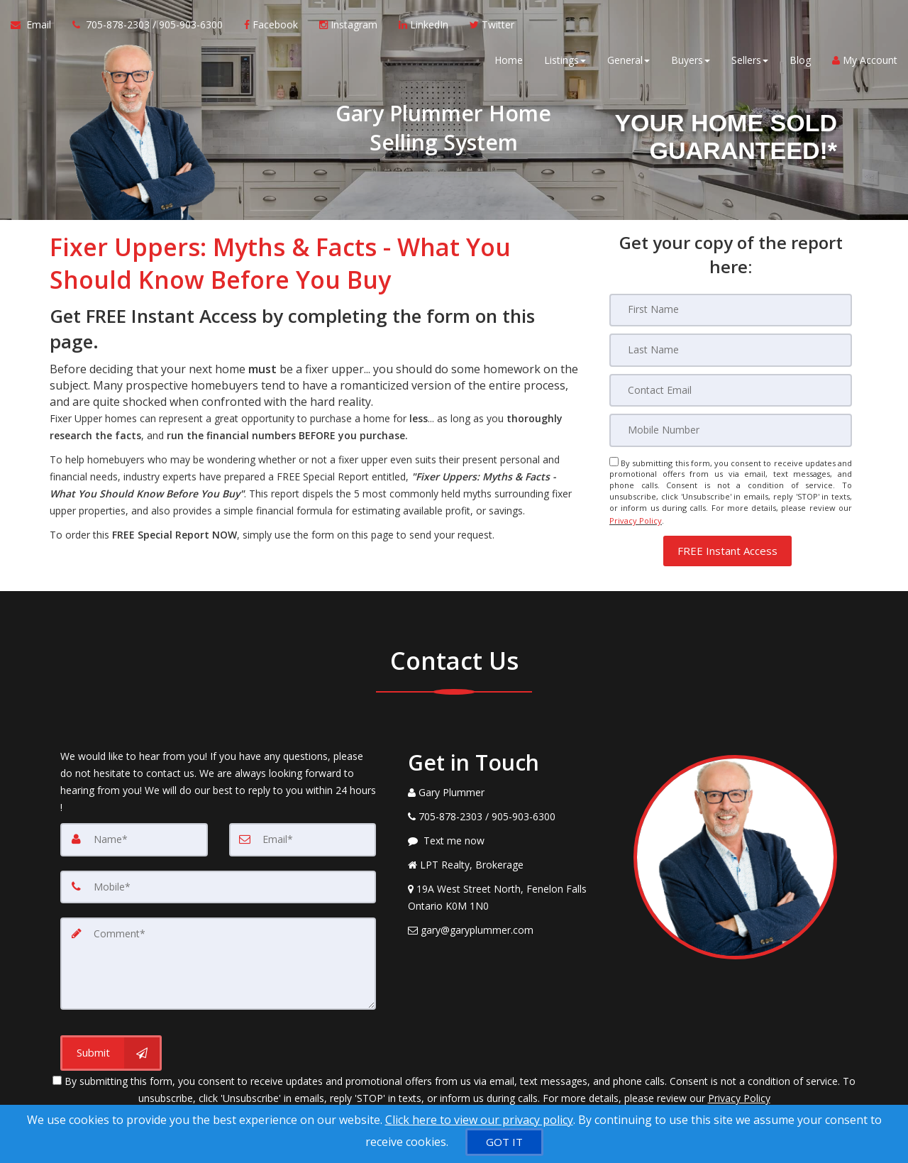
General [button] (628, 63)
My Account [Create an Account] (864, 63)
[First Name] (730, 310)
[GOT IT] (504, 1142)
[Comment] (218, 956)
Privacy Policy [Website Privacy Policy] (635, 517)
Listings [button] (565, 63)
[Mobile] (730, 429)
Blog (800, 63)
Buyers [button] (690, 63)
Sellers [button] (749, 63)
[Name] (134, 833)
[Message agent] (510, 835)
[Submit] (111, 1044)
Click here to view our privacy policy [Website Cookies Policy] (479, 1120)
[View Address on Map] (510, 892)
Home (508, 63)
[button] (727, 545)
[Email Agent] (36, 28)
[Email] (730, 389)
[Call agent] (147, 28)
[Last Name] (730, 350)
